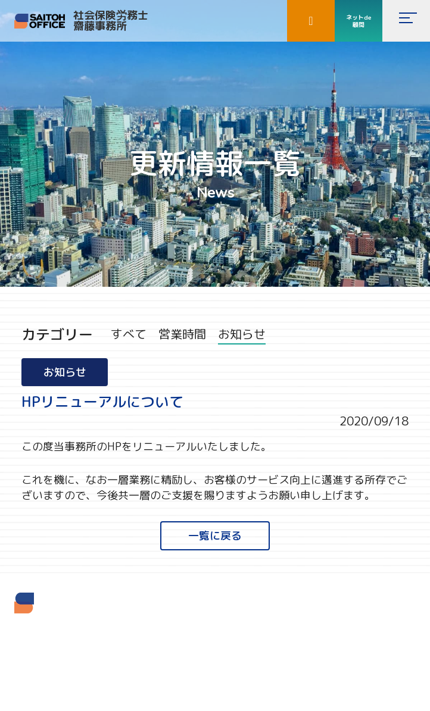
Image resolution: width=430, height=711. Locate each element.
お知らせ (242, 333)
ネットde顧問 (359, 21)
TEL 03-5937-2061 (50, 664)
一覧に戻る (215, 535)
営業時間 (182, 333)
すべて (129, 333)
